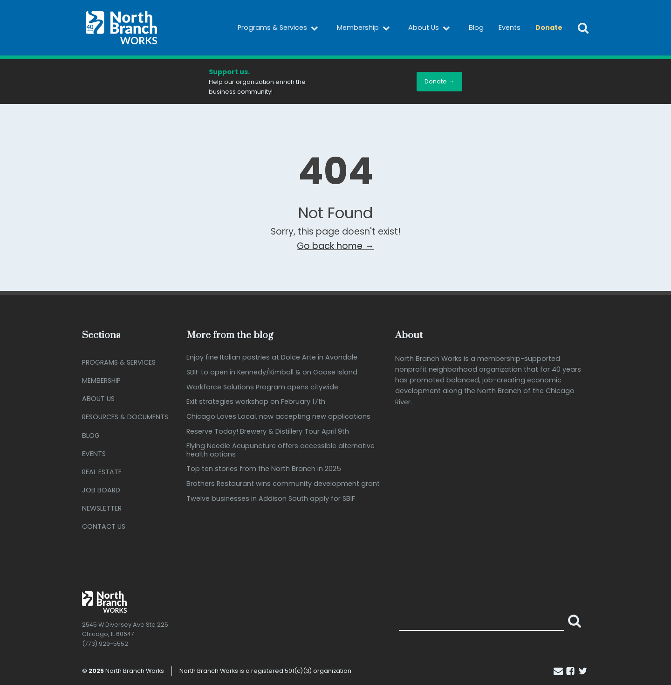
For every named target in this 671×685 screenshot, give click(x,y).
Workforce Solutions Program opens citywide (262, 387)
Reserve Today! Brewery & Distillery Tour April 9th (267, 432)
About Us (431, 28)
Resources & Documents (125, 417)
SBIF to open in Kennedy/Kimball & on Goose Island (271, 372)
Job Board (101, 490)
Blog (476, 27)
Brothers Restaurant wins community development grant (283, 484)
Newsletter (102, 508)
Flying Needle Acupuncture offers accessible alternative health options (280, 450)
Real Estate (102, 472)
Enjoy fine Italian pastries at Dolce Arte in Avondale (271, 357)
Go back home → (335, 246)
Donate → (439, 81)
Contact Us (103, 526)
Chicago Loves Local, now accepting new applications (278, 417)
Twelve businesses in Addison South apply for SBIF (270, 499)
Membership (365, 28)
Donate (548, 27)
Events (509, 27)
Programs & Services (280, 28)
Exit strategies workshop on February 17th (255, 402)
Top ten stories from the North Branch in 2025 (263, 469)
